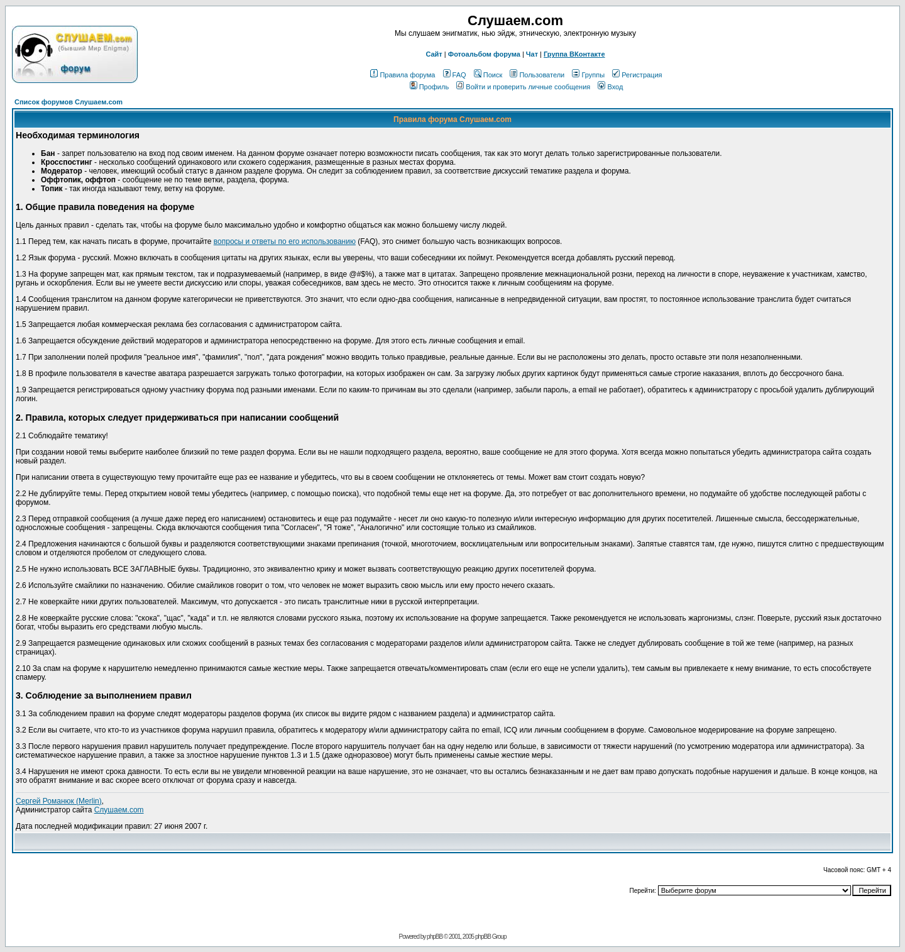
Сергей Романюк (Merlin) (59, 801)
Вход (610, 87)
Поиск (488, 75)
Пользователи (537, 75)
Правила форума (402, 75)
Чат (532, 54)
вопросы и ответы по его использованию (285, 241)
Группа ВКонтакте (574, 54)
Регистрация (637, 75)
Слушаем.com (119, 809)
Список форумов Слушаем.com (68, 102)
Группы (588, 75)
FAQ (454, 75)
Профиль (429, 87)
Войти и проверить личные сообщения (523, 87)
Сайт (433, 54)
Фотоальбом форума (484, 54)
